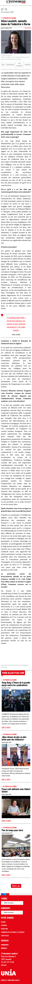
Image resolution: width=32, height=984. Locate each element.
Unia (3, 64)
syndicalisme (10, 64)
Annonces (4, 948)
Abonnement (5, 945)
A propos (4, 925)
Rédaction (4, 929)
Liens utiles (5, 936)
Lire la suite (6, 727)
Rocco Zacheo (28, 28)
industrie (27, 64)
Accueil (3, 922)
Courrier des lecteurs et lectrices (12, 932)
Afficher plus (16, 886)
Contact (3, 964)
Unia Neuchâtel (19, 64)
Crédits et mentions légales (10, 980)
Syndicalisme (9, 18)
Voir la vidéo (6, 821)
